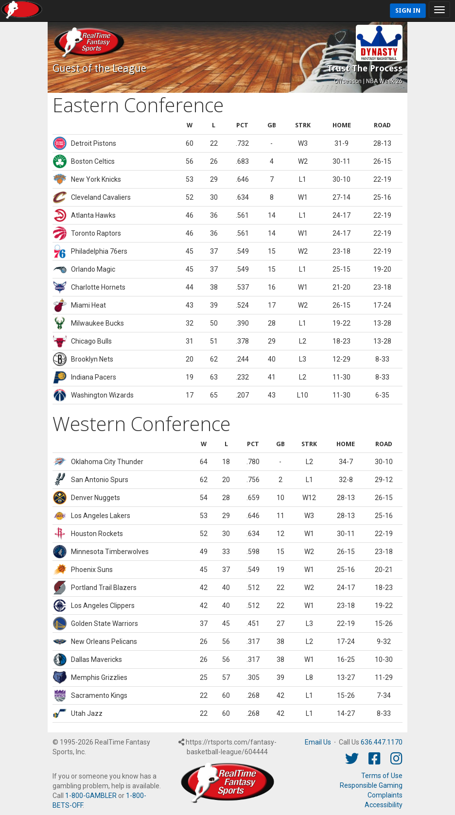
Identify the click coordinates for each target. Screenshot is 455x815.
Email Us (318, 742)
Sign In (407, 10)
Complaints (385, 795)
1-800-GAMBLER (91, 795)
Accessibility (383, 805)
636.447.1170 (381, 742)
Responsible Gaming (371, 785)
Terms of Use (381, 776)
